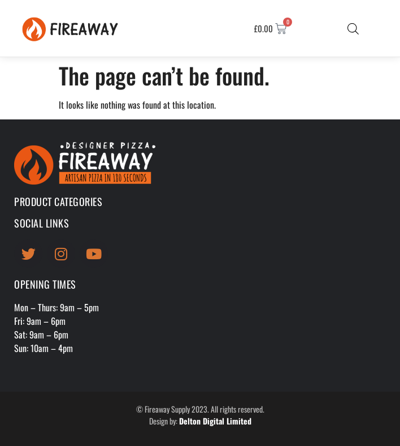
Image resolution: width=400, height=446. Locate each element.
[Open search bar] (353, 28)
